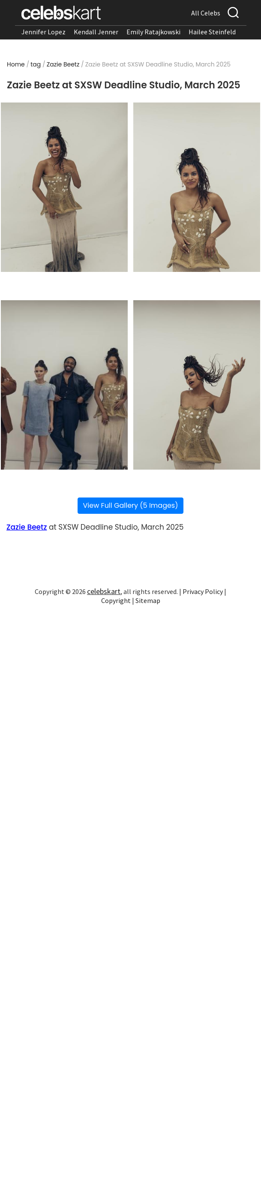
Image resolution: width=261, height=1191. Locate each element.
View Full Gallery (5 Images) (130, 505)
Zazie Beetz (63, 64)
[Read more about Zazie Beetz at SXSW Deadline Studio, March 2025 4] (196, 385)
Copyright (116, 600)
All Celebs (205, 13)
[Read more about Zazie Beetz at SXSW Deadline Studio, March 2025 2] (196, 187)
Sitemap (147, 600)
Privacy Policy (203, 591)
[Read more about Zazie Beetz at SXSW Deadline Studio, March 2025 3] (64, 385)
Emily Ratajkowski (153, 31)
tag (35, 64)
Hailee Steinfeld (212, 31)
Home (16, 64)
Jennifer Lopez (43, 31)
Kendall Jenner (96, 31)
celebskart (103, 591)
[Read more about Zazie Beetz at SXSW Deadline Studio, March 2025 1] (64, 187)
